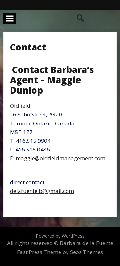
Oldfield (20, 105)
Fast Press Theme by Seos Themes (60, 252)
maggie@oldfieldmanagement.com (60, 158)
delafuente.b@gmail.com (42, 191)
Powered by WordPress (60, 236)
